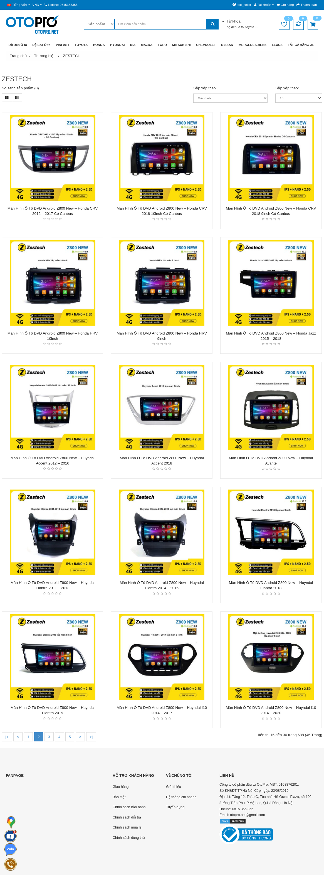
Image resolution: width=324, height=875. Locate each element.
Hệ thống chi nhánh (181, 797)
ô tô (241, 27)
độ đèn (232, 27)
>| (91, 737)
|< (6, 737)
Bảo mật (119, 797)
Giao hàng (121, 787)
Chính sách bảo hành (129, 807)
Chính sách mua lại (127, 827)
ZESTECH (71, 56)
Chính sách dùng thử (129, 838)
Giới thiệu (173, 787)
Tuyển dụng (175, 807)
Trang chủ (18, 56)
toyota (250, 27)
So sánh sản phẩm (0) (20, 88)
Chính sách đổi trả (127, 817)
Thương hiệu (44, 56)
